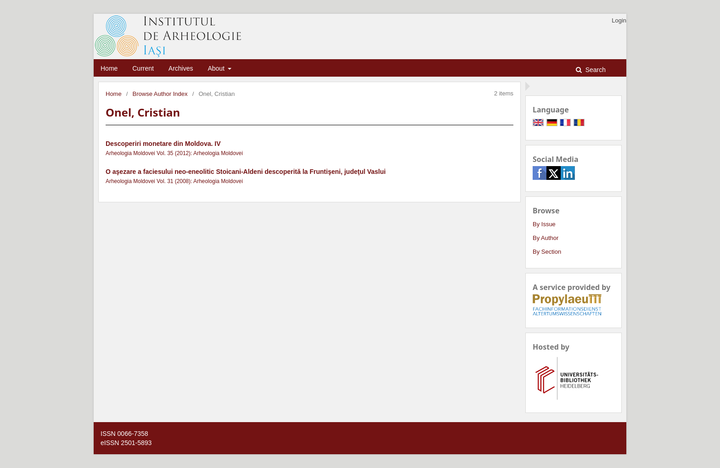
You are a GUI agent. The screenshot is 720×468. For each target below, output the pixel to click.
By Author (545, 237)
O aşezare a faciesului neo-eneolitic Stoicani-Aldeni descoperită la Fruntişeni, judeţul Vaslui (246, 171)
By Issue (544, 224)
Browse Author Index (160, 93)
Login (619, 20)
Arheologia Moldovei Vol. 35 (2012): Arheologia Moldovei (174, 153)
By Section (547, 251)
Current (143, 68)
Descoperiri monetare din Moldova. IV (163, 143)
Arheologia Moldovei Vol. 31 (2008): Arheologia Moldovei (174, 181)
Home (109, 68)
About (217, 68)
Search (595, 69)
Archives (181, 68)
